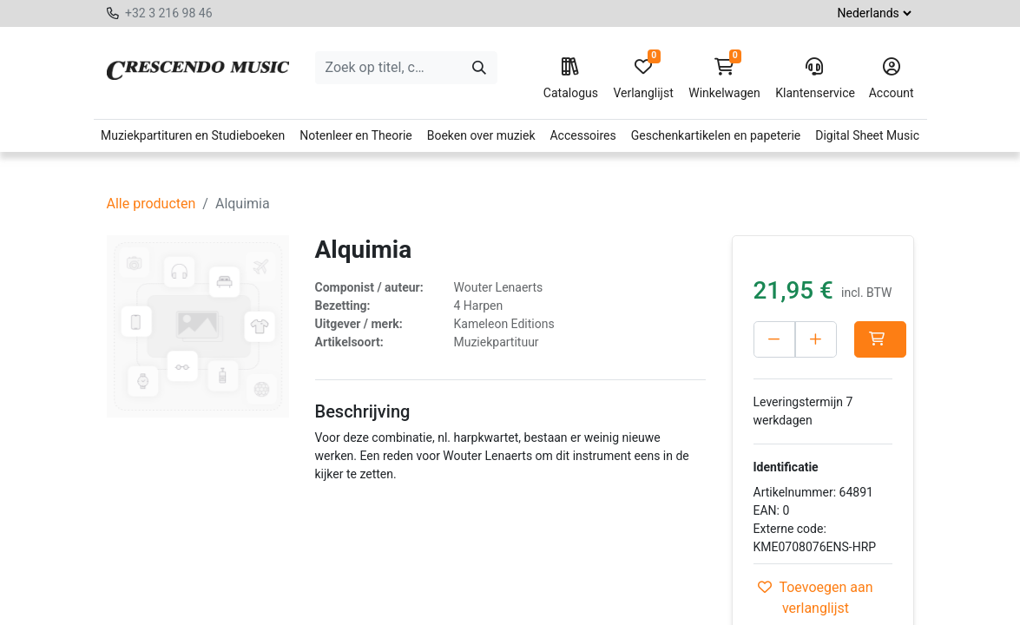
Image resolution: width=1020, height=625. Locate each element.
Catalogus (570, 79)
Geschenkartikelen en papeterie (716, 135)
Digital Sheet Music (867, 135)
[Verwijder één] (774, 339)
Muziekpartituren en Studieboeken (193, 135)
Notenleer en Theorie (355, 135)
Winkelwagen (724, 79)
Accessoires (582, 135)
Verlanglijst (643, 79)
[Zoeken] (479, 67)
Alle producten (151, 203)
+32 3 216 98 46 (169, 13)
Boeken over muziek (481, 135)
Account (891, 79)
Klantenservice (814, 79)
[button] (880, 339)
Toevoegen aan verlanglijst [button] (815, 597)
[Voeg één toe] (816, 339)
